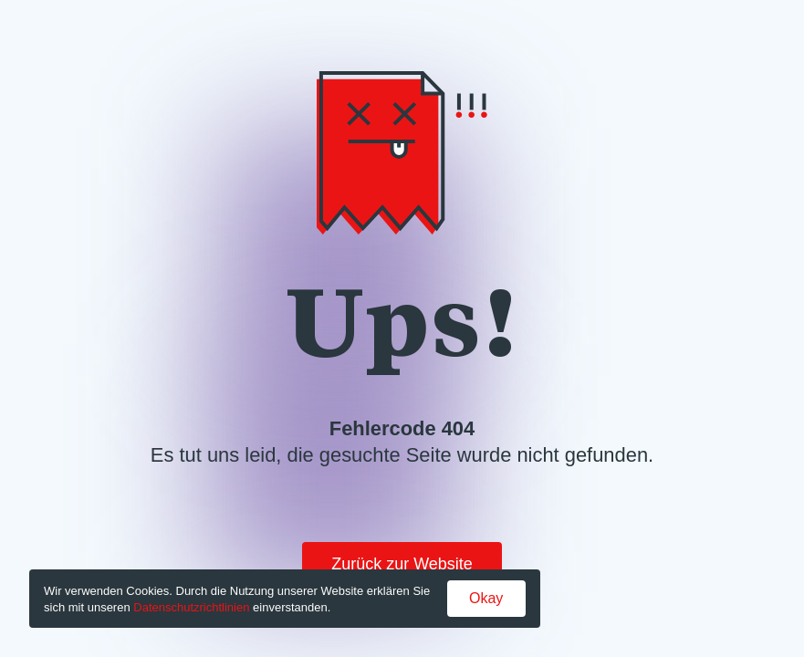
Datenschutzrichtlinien (191, 607)
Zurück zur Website (402, 564)
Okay (486, 598)
